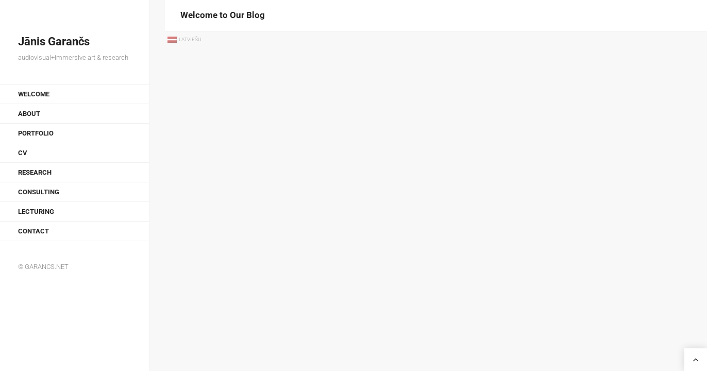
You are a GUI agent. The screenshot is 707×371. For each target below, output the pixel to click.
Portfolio (36, 133)
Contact (33, 231)
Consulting (38, 192)
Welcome (33, 94)
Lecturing (36, 211)
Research (35, 172)
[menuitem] (185, 40)
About (29, 113)
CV (22, 153)
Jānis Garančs (54, 41)
